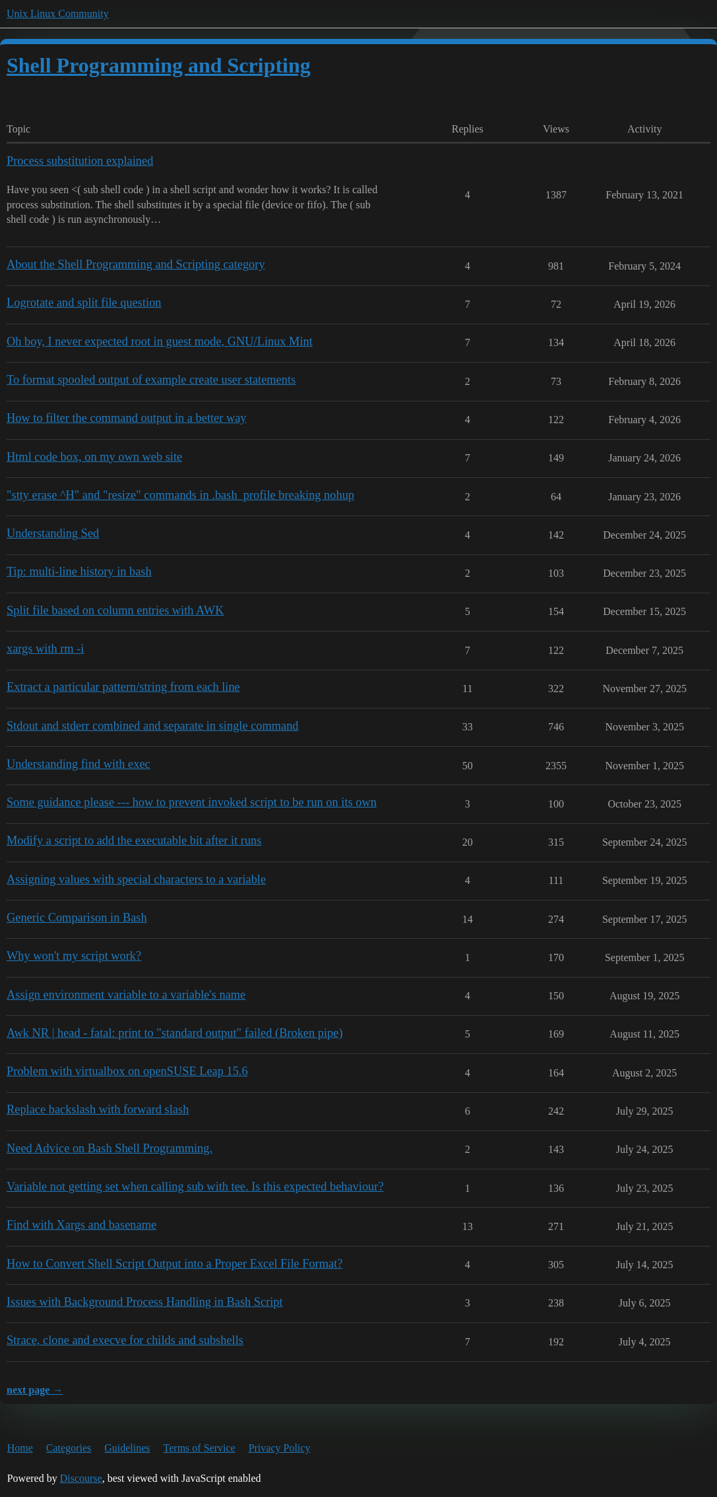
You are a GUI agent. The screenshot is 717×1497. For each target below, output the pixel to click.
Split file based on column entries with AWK (115, 610)
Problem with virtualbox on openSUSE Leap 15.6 (127, 1071)
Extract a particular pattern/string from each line (123, 686)
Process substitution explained (80, 160)
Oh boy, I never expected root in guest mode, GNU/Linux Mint (160, 341)
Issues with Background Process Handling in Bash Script (145, 1301)
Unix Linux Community (58, 13)
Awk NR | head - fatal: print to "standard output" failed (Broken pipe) (175, 1033)
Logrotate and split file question (84, 302)
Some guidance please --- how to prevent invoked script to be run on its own (192, 802)
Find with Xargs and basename (81, 1224)
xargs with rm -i (45, 648)
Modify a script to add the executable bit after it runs (134, 840)
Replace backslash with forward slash (98, 1109)
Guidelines (127, 1447)
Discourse (81, 1478)
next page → (35, 1389)
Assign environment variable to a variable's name (126, 994)
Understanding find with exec (78, 764)
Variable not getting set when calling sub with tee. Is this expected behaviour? (195, 1186)
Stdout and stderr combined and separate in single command (153, 725)
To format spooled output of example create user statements (151, 379)
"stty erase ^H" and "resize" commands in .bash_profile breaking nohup (180, 495)
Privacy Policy (280, 1447)
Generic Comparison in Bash (77, 917)
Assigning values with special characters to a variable (136, 879)
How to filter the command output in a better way (127, 418)
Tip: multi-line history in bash (79, 571)
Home (20, 1447)
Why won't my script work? (74, 955)
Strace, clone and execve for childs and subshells (125, 1340)
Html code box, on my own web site (94, 456)
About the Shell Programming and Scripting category (136, 264)
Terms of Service (199, 1447)
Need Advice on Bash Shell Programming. (109, 1148)
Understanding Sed (53, 533)
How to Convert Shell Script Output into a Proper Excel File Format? (174, 1263)
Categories (68, 1447)
